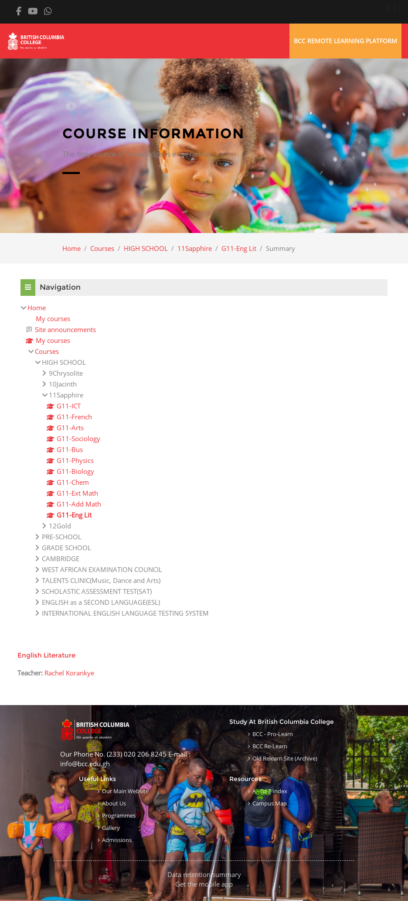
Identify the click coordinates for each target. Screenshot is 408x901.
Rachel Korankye (69, 672)
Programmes (119, 815)
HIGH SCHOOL (146, 248)
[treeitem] (204, 460)
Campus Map (269, 803)
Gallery (111, 828)
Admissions (117, 840)
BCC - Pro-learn (272, 734)
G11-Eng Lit (238, 248)
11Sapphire (194, 248)
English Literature (46, 655)
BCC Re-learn (269, 746)
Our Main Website (125, 791)
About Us (114, 803)
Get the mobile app (204, 884)
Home (71, 248)
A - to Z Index (269, 791)
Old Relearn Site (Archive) (284, 758)
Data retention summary (204, 874)
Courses (102, 248)
